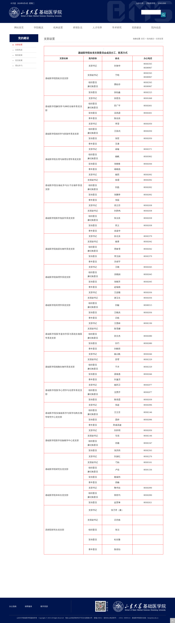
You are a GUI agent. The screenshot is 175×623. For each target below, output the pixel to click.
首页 (143, 39)
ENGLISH (162, 3)
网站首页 (19, 27)
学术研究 (117, 27)
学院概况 (38, 27)
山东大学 (140, 3)
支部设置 (18, 45)
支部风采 (18, 50)
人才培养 (97, 27)
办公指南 (12, 606)
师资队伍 (77, 27)
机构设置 (58, 27)
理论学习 (18, 66)
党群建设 (136, 27)
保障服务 (28, 606)
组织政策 (18, 55)
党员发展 (18, 60)
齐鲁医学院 (150, 3)
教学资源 (44, 606)
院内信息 (156, 27)
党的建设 (150, 39)
